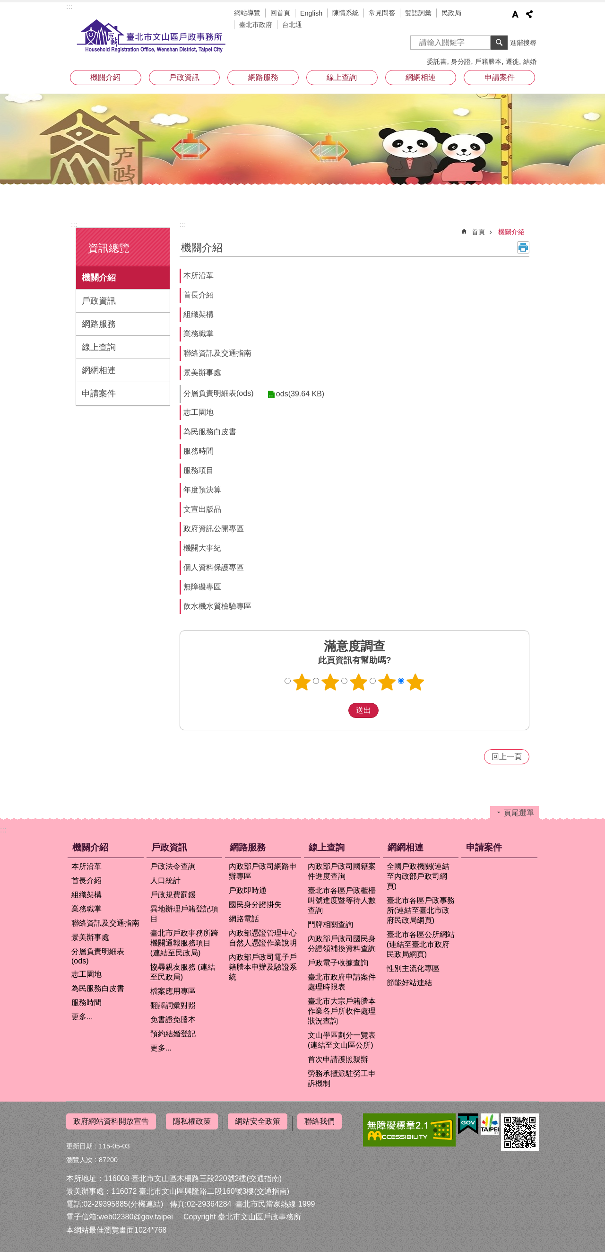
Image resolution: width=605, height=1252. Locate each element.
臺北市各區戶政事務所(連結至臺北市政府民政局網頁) (421, 910)
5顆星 (415, 682)
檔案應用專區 (173, 991)
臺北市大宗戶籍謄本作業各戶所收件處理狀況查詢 (342, 1011)
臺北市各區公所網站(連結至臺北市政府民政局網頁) (421, 944)
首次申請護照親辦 (338, 1059)
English (311, 13)
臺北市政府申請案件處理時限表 (342, 982)
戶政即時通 (248, 890)
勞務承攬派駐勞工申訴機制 (342, 1078)
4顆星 (387, 682)
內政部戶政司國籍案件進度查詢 (342, 871)
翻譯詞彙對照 (173, 1005)
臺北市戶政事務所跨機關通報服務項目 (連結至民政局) (184, 943)
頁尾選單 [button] (519, 813)
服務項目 (198, 470)
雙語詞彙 (418, 13)
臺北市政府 (255, 24)
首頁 (478, 232)
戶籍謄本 (488, 61)
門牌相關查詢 (330, 924)
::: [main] (183, 224)
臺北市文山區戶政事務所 (151, 36)
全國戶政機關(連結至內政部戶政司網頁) (418, 876)
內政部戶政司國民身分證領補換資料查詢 (342, 944)
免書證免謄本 (173, 1020)
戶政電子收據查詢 (338, 963)
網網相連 (421, 77)
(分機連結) (146, 1201)
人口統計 (165, 880)
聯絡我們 (319, 1121)
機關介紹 (105, 77)
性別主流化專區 (413, 968)
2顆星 (330, 682)
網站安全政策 (257, 1121)
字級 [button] (515, 14)
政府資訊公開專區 (213, 529)
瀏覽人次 (79, 1156)
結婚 (529, 61)
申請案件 (499, 77)
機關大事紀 (202, 548)
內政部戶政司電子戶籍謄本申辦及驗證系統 (263, 967)
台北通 (292, 24)
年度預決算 (202, 490)
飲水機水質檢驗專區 (217, 606)
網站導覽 (247, 13)
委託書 (437, 61)
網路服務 (263, 77)
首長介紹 (198, 295)
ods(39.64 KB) (296, 394)
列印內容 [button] (523, 247)
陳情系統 (345, 13)
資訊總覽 (109, 248)
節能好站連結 (409, 983)
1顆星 (302, 682)
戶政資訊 (184, 77)
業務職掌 (198, 334)
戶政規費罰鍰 (173, 895)
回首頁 (280, 13)
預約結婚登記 (173, 1034)
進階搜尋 (523, 42)
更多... (82, 1017)
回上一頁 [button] (507, 757)
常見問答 (382, 13)
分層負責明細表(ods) (218, 393)
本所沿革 (198, 275)
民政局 (451, 13)
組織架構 (198, 314)
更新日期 (79, 1142)
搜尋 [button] (499, 42)
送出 (339, 710)
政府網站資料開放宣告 (111, 1121)
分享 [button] (529, 14)
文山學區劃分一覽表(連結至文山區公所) (342, 1040)
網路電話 (244, 919)
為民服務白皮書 (209, 432)
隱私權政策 (192, 1121)
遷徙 (512, 61)
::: (69, 6)
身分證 (461, 61)
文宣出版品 (202, 509)
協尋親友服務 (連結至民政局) (183, 972)
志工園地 (198, 412)
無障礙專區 (202, 587)
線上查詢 (342, 77)
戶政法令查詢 (173, 866)
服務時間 (198, 451)
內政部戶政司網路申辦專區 (263, 871)
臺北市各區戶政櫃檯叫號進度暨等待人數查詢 (342, 900)
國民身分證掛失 (255, 905)
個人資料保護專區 (213, 567)
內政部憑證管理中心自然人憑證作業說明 (263, 938)
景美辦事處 (202, 372)
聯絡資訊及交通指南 (217, 353)
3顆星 (359, 682)
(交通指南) (264, 1175)
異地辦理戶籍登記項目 (184, 914)
